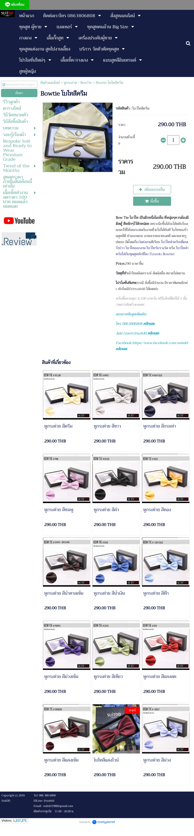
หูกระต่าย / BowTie (78, 83)
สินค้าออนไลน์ (50, 83)
